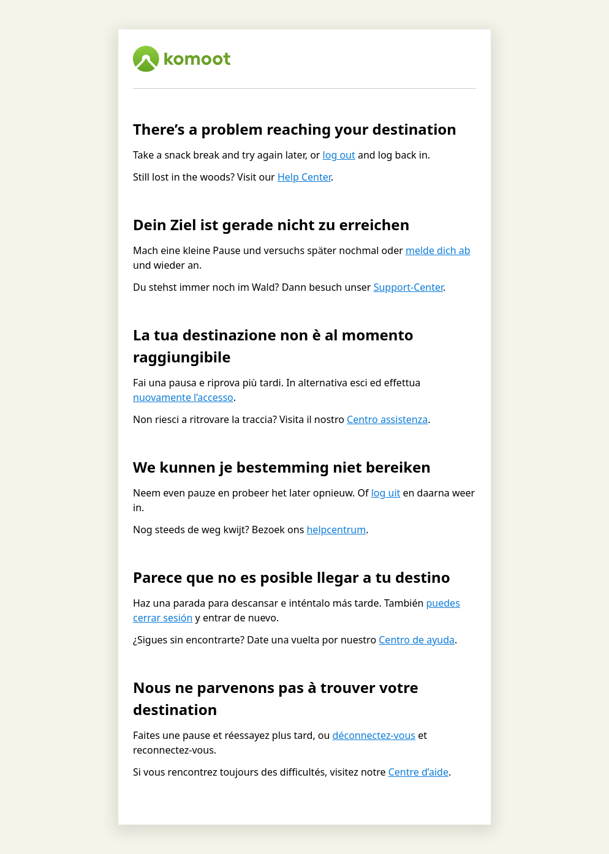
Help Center (304, 177)
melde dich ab (438, 250)
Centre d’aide (418, 772)
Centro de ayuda (417, 639)
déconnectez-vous (374, 735)
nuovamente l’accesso (183, 397)
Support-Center (408, 287)
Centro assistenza (387, 419)
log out (339, 155)
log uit (386, 493)
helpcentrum (336, 529)
